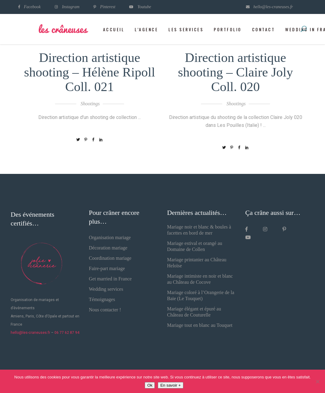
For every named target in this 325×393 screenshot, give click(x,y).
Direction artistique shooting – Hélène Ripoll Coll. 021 (89, 72)
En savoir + (170, 385)
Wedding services (106, 289)
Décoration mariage (108, 247)
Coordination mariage (110, 258)
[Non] (317, 381)
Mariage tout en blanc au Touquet (200, 325)
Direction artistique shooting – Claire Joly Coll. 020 (235, 72)
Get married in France (110, 278)
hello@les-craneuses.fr (30, 332)
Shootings (90, 103)
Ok (149, 385)
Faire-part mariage (107, 268)
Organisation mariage (110, 237)
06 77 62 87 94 (66, 332)
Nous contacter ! (105, 309)
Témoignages (102, 299)
